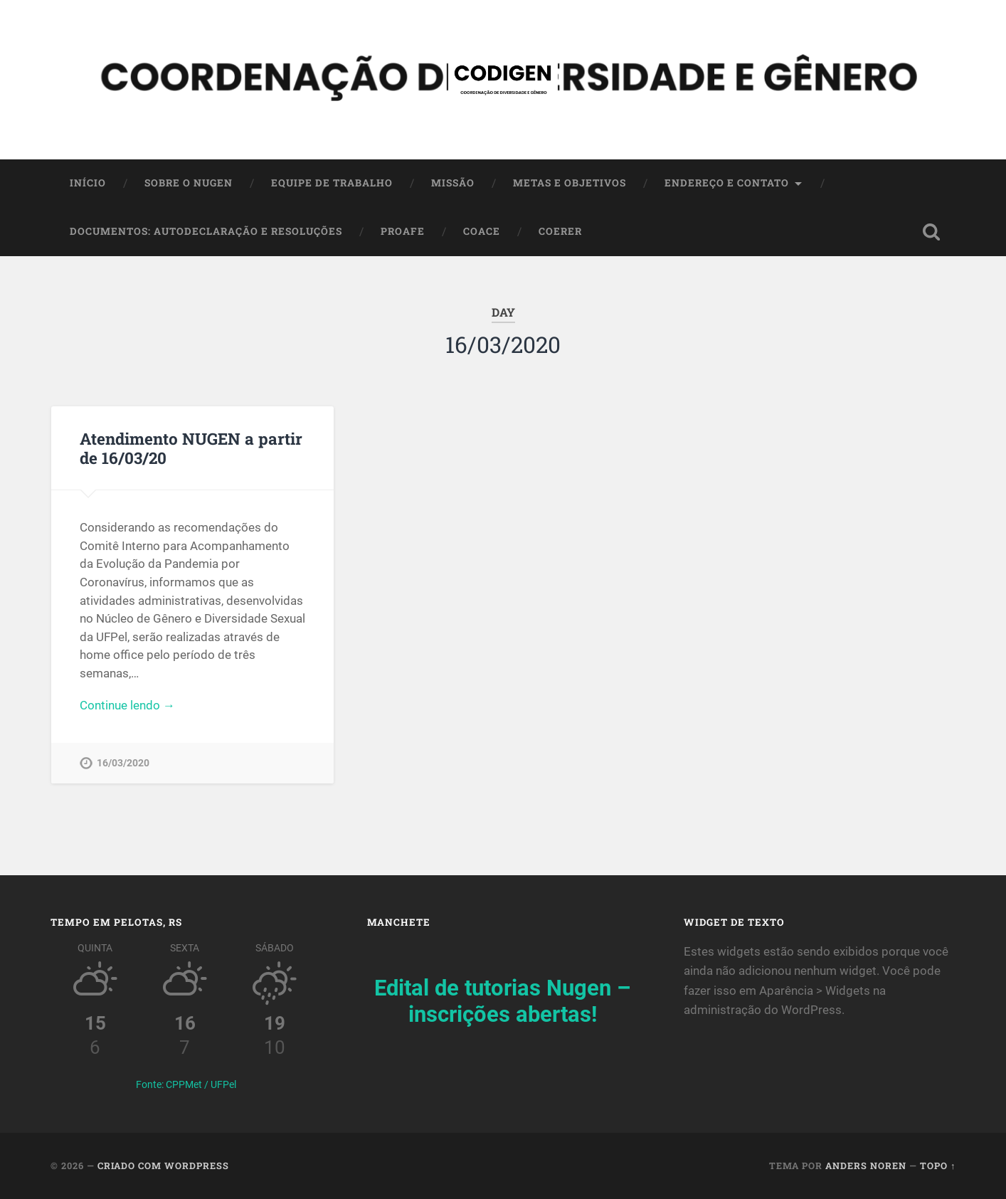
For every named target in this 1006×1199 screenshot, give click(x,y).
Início (88, 182)
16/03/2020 (123, 763)
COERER (560, 231)
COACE (481, 231)
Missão (453, 182)
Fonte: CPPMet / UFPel (186, 1084)
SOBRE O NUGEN (188, 182)
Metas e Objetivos (569, 182)
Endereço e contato (727, 182)
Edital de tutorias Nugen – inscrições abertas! (502, 1001)
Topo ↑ (937, 1165)
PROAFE (403, 231)
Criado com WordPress (163, 1165)
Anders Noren (865, 1165)
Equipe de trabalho (332, 182)
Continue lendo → (127, 705)
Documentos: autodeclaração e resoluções (206, 231)
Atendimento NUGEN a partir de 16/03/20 (191, 448)
